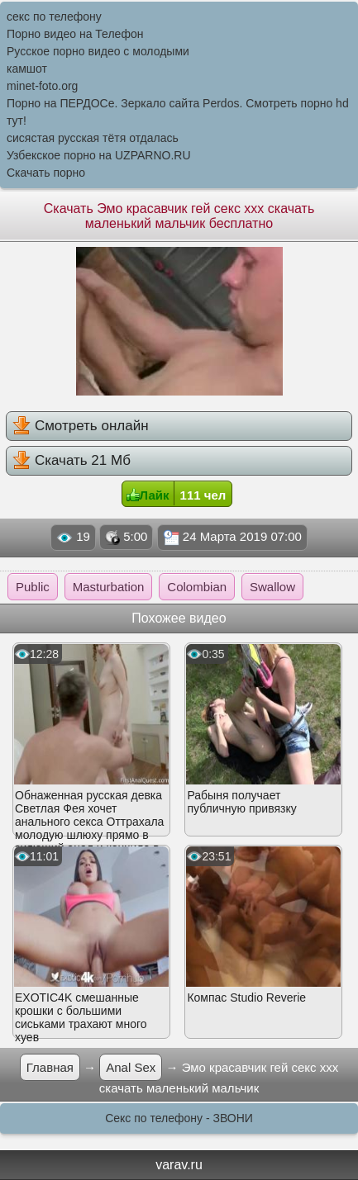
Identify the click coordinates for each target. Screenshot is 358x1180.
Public (33, 587)
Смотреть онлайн (80, 425)
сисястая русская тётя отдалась (93, 138)
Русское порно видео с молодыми (98, 51)
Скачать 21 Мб (71, 460)
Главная (50, 1067)
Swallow (272, 587)
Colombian (197, 587)
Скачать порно (46, 172)
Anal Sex (130, 1067)
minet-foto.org (42, 85)
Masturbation (109, 587)
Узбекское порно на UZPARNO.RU (99, 155)
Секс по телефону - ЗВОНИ (179, 1118)
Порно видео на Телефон (75, 33)
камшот (27, 68)
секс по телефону (54, 16)
